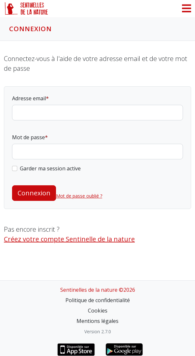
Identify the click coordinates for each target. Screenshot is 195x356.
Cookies (97, 310)
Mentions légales (97, 321)
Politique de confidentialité (97, 300)
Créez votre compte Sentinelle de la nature (69, 239)
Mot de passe (28, 137)
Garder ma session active (50, 168)
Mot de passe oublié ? (79, 196)
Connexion (34, 193)
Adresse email (29, 98)
